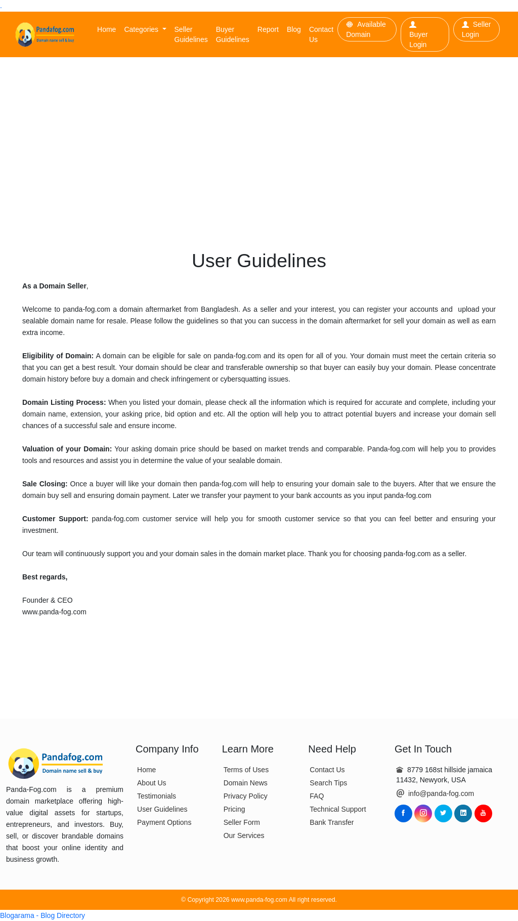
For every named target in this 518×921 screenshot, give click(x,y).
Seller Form (242, 822)
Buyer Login (418, 35)
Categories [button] (142, 29)
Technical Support (338, 809)
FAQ (317, 796)
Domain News (246, 783)
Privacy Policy (246, 796)
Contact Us (321, 34)
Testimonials (156, 796)
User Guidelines (162, 809)
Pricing (234, 809)
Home (106, 29)
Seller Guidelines (191, 34)
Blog (294, 29)
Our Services (244, 835)
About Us (151, 783)
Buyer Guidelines (232, 34)
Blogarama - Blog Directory (42, 915)
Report (268, 29)
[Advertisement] (259, 133)
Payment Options (164, 822)
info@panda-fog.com (441, 793)
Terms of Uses (246, 770)
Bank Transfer (332, 822)
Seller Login (476, 29)
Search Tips (328, 783)
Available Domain (366, 29)
